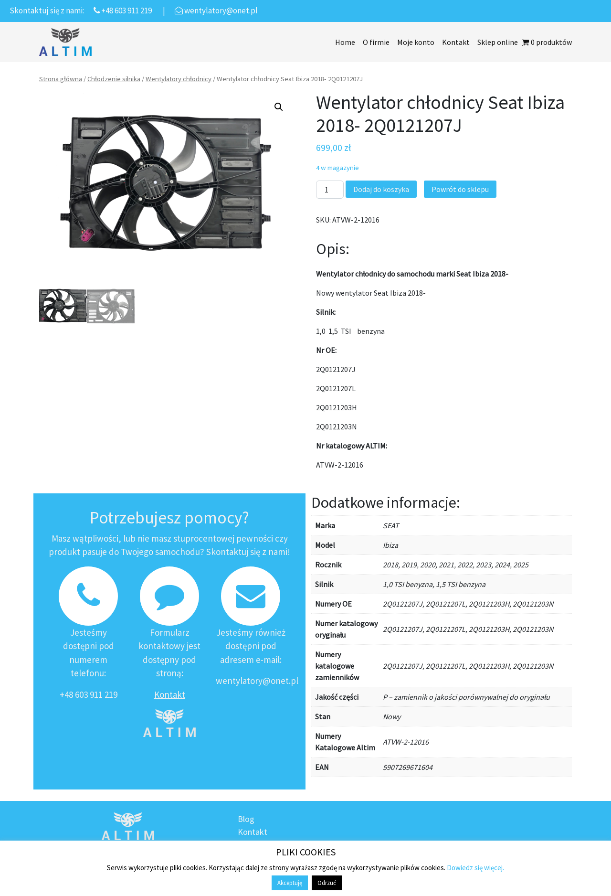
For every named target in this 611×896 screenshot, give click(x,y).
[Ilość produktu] (330, 190)
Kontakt (456, 42)
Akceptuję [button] (289, 883)
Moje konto (415, 42)
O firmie (376, 42)
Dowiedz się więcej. (475, 867)
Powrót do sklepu (460, 189)
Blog (246, 818)
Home (345, 42)
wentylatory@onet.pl (257, 680)
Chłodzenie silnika (113, 79)
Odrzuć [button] (326, 883)
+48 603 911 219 (88, 694)
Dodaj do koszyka (381, 189)
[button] (278, 107)
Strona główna (60, 79)
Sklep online (497, 42)
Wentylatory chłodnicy (178, 79)
